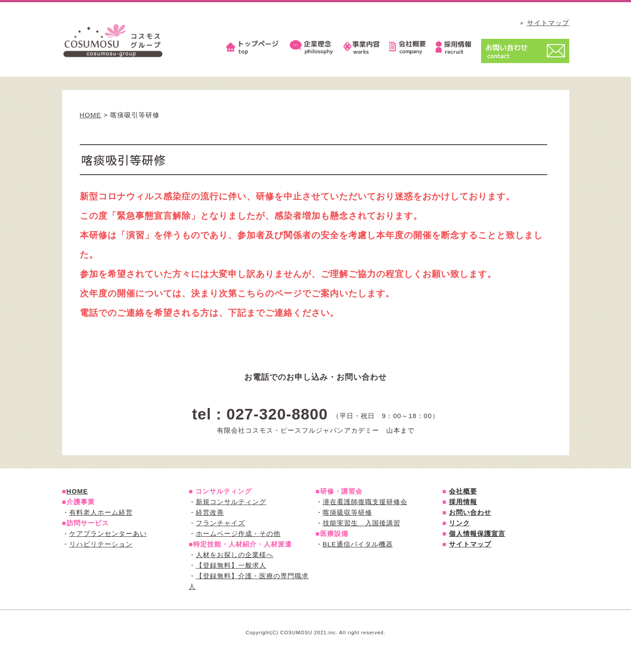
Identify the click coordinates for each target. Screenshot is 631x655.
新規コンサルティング (231, 501)
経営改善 (210, 512)
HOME (90, 115)
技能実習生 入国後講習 (361, 523)
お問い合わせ (470, 512)
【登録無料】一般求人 (231, 565)
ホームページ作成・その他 (238, 533)
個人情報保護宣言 (477, 533)
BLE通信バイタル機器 (358, 544)
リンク (459, 523)
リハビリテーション (101, 544)
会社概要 (463, 491)
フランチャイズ (220, 523)
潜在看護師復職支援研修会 (365, 501)
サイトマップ (548, 22)
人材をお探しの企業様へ (234, 554)
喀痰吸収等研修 (347, 512)
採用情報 (463, 501)
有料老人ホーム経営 (101, 512)
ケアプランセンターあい (108, 533)
